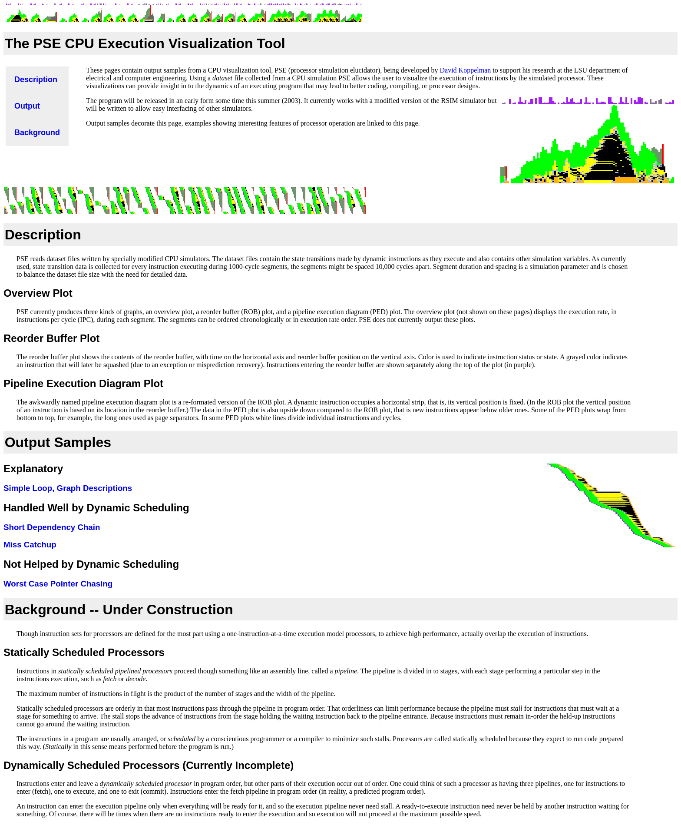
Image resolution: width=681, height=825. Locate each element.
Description (43, 234)
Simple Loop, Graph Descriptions (67, 488)
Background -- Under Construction (119, 609)
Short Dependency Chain (51, 527)
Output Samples (58, 442)
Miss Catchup (29, 544)
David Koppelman (465, 70)
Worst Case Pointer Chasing (57, 583)
